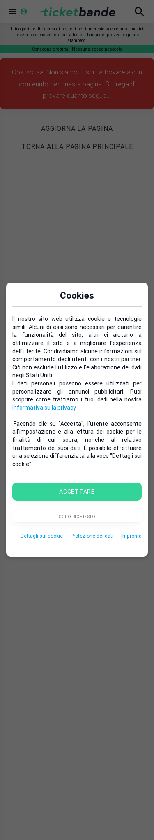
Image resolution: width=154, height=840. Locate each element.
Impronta (131, 536)
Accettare (76, 491)
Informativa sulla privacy (44, 407)
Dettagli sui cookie (42, 536)
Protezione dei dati (92, 536)
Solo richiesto (77, 517)
